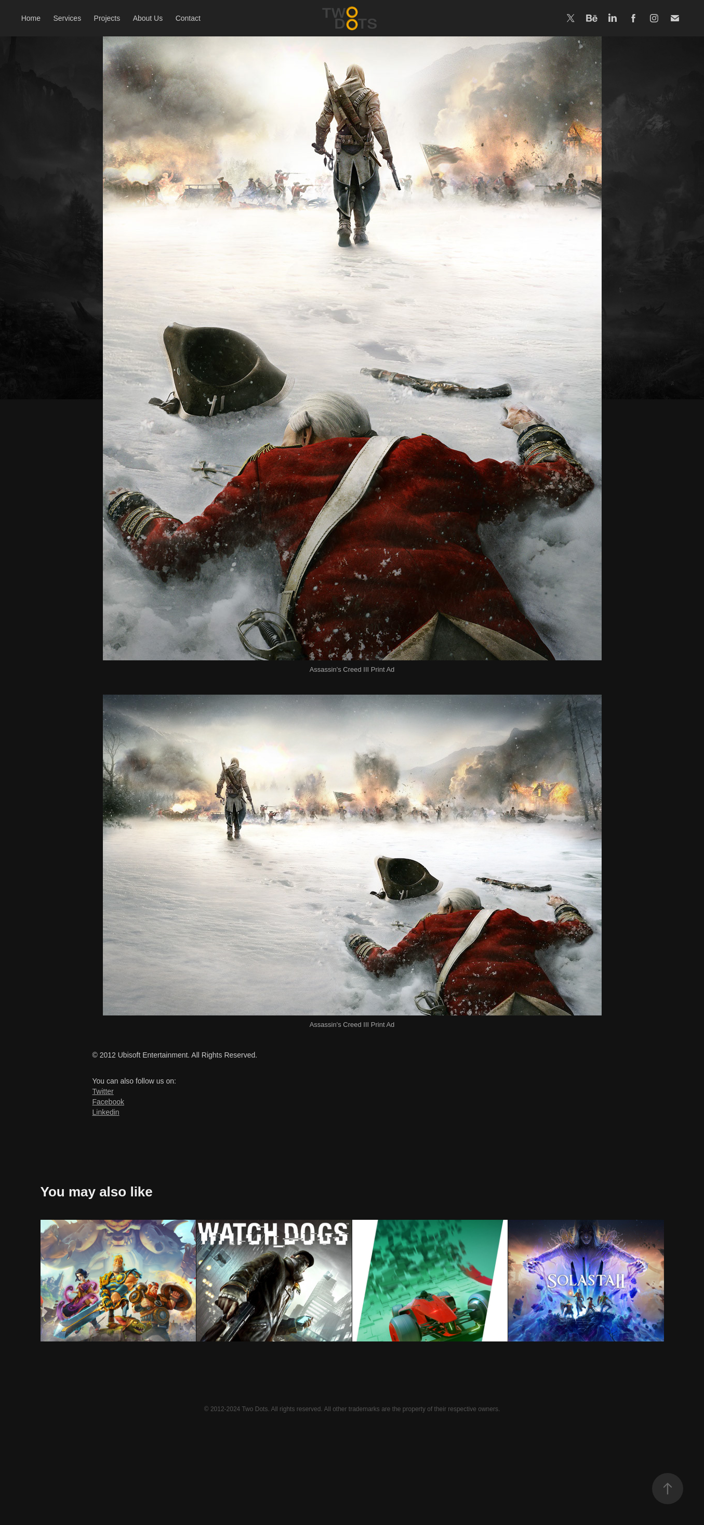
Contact (188, 18)
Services (67, 18)
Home (31, 18)
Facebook (108, 1102)
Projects (107, 18)
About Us (148, 18)
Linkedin (105, 1112)
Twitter (103, 1091)
